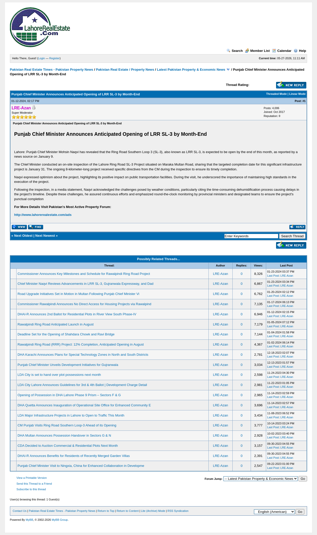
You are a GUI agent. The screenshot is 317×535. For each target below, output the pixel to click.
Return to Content (128, 510)
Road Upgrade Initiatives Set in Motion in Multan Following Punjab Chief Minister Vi (78, 294)
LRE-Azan (220, 274)
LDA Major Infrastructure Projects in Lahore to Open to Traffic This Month (71, 415)
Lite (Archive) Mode (153, 510)
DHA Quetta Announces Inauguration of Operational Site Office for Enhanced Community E (84, 405)
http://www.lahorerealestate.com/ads (43, 215)
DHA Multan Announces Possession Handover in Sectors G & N (64, 435)
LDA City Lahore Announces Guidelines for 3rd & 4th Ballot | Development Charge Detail (82, 385)
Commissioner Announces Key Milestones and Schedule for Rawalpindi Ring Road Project (84, 274)
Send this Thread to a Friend (34, 483)
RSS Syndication (178, 510)
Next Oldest (23, 235)
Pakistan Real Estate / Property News (125, 69)
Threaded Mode (276, 93)
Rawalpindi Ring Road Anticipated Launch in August (56, 324)
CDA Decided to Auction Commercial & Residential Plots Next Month (68, 446)
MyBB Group (60, 519)
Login (41, 58)
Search (235, 51)
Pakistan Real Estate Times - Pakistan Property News (52, 69)
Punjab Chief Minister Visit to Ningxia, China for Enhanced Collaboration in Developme (81, 466)
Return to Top (106, 510)
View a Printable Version (32, 477)
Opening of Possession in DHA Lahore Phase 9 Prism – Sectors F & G (69, 395)
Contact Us (19, 510)
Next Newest (45, 235)
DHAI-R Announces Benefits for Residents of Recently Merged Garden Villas (74, 456)
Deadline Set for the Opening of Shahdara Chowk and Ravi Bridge (66, 334)
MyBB (29, 519)
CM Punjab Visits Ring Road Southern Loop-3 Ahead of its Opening (67, 425)
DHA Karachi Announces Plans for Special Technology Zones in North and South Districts (83, 354)
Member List (257, 51)
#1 (304, 100)
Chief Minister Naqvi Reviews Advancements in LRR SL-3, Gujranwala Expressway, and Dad (85, 284)
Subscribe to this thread (31, 489)
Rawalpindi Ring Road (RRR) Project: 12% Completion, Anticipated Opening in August (81, 344)
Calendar (282, 51)
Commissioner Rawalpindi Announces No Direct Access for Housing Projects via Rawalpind (84, 304)
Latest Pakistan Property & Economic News (191, 69)
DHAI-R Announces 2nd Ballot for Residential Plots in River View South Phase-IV (77, 314)
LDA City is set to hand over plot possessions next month (59, 375)
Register (54, 58)
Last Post (273, 275)
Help (300, 51)
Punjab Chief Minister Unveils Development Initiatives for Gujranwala (68, 365)
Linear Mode (297, 93)
